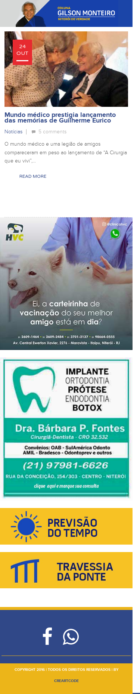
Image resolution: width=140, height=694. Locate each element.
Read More (32, 176)
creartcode (66, 681)
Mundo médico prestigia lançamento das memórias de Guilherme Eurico (60, 118)
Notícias (13, 131)
